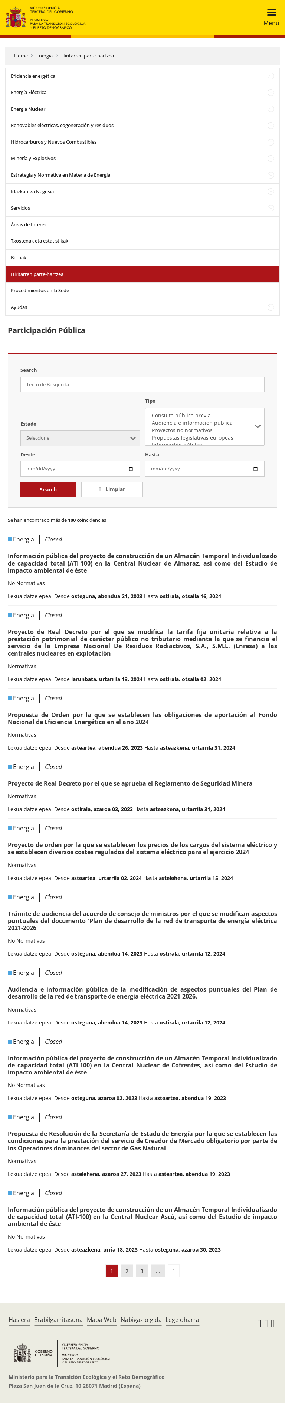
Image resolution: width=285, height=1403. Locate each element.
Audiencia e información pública (205, 423)
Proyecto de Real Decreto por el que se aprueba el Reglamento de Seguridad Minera (130, 783)
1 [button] (111, 1270)
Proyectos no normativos (205, 430)
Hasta (152, 454)
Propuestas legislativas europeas (205, 437)
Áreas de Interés (28, 224)
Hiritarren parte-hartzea (87, 55)
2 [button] (126, 1270)
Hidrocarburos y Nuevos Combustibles (53, 142)
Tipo (150, 400)
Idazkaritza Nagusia (32, 191)
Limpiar (114, 489)
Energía (44, 55)
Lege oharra (182, 1320)
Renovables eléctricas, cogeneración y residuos (62, 125)
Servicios (20, 207)
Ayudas (19, 307)
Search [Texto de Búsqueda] (28, 370)
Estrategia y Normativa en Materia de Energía (60, 174)
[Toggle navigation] (269, 17)
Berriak (18, 257)
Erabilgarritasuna (58, 1320)
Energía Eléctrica (28, 92)
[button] (173, 1270)
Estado (28, 423)
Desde (27, 454)
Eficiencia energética (33, 76)
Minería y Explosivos (33, 158)
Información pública (205, 445)
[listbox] (205, 427)
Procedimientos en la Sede (40, 290)
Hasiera (19, 1320)
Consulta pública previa (205, 415)
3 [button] (142, 1270)
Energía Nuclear (28, 109)
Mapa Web (102, 1320)
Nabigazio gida (141, 1320)
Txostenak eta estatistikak (39, 240)
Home (21, 55)
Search (48, 489)
